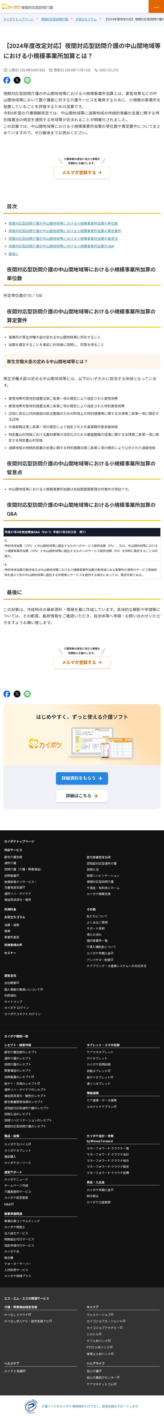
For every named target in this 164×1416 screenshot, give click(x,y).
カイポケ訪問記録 (99, 1060)
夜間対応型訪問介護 (100, 878)
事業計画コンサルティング (22, 1217)
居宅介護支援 (13, 853)
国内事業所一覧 (97, 937)
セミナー (10, 949)
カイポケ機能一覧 (16, 1032)
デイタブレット (97, 1054)
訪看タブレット (97, 1067)
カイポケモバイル (16, 1140)
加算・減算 (11, 921)
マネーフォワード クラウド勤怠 (108, 1163)
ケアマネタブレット (100, 1048)
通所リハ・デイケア (17, 890)
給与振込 (93, 1192)
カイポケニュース (16, 1175)
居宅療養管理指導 (99, 853)
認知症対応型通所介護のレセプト (26, 1104)
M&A (7, 1200)
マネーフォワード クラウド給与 (108, 1157)
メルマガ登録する (79, 172)
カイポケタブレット (17, 1146)
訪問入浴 (93, 866)
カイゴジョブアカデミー (103, 1324)
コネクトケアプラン (100, 1103)
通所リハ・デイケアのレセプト (25, 1086)
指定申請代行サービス (19, 1241)
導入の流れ (94, 931)
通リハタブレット (99, 1080)
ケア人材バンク (97, 1337)
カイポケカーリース (17, 1159)
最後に (14, 253)
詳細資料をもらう (79, 776)
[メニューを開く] (156, 6)
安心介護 (93, 1367)
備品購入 (10, 1153)
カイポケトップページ (19, 837)
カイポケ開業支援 (99, 890)
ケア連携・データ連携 (102, 1096)
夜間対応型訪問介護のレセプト (25, 1122)
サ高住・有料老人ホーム (103, 884)
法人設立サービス (16, 1229)
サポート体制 (96, 925)
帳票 (7, 927)
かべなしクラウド (16, 1311)
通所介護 (10, 859)
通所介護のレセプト (17, 1054)
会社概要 (10, 979)
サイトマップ (13, 998)
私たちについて (97, 912)
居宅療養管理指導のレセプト (23, 1098)
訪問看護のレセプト (17, 1073)
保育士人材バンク (99, 1350)
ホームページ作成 (16, 1182)
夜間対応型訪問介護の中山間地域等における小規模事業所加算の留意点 (63, 238)
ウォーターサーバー (17, 1260)
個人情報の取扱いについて (22, 985)
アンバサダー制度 (98, 956)
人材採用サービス (16, 1266)
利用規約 (10, 992)
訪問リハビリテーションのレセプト (28, 1116)
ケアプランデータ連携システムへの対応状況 (116, 962)
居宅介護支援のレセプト (20, 1048)
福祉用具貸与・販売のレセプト (25, 1092)
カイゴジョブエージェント (105, 1317)
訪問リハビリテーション (103, 872)
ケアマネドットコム (100, 1380)
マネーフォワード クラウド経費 (108, 1169)
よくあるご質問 (97, 918)
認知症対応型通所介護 (102, 859)
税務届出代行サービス (19, 1235)
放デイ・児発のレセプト (20, 1080)
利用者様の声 (13, 941)
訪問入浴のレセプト (17, 1110)
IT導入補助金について (101, 943)
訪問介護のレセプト (17, 1060)
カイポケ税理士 (14, 1223)
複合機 (8, 1254)
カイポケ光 (11, 1248)
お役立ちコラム (14, 913)
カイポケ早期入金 (99, 949)
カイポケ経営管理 (16, 1194)
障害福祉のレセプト (17, 1066)
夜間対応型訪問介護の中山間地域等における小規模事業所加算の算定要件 (65, 230)
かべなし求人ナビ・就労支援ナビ (26, 1317)
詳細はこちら (78, 793)
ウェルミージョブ (99, 1311)
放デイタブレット (98, 1074)
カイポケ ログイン (16, 1004)
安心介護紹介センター (102, 1374)
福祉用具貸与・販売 (17, 896)
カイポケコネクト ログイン (22, 1010)
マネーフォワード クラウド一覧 (108, 1144)
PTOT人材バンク (98, 1343)
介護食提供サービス (17, 1188)
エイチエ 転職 (13, 1367)
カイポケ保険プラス (17, 1272)
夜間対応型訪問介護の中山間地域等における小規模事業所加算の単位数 (63, 222)
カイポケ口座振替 (99, 1198)
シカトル (93, 1330)
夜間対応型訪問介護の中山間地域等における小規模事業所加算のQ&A (61, 245)
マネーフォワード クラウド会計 (108, 1151)
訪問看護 (10, 872)
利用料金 (10, 905)
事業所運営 (11, 933)
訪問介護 (23, 865)
